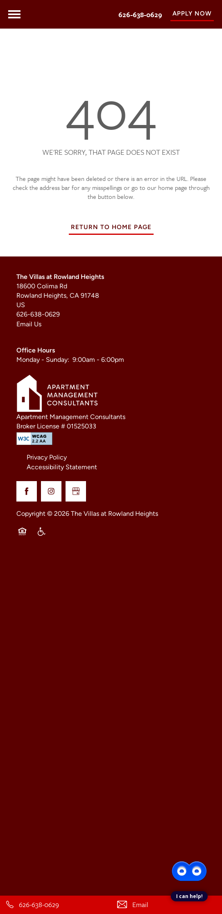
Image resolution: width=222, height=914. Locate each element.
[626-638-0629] (55, 905)
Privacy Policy (47, 458)
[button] (192, 14)
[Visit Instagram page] (51, 491)
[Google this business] (76, 491)
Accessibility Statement (62, 467)
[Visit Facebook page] (26, 491)
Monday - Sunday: (42, 360)
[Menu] (14, 14)
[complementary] (189, 850)
